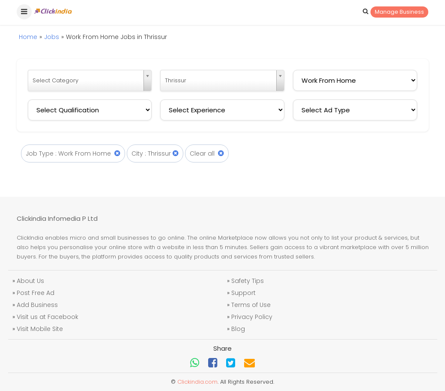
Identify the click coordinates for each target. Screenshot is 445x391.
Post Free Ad (35, 293)
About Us (30, 281)
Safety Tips (247, 281)
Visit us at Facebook (47, 317)
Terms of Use (251, 305)
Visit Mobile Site (40, 329)
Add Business (37, 305)
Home (28, 37)
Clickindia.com (197, 382)
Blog (238, 329)
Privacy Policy (251, 317)
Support (243, 293)
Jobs (51, 37)
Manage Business (399, 12)
